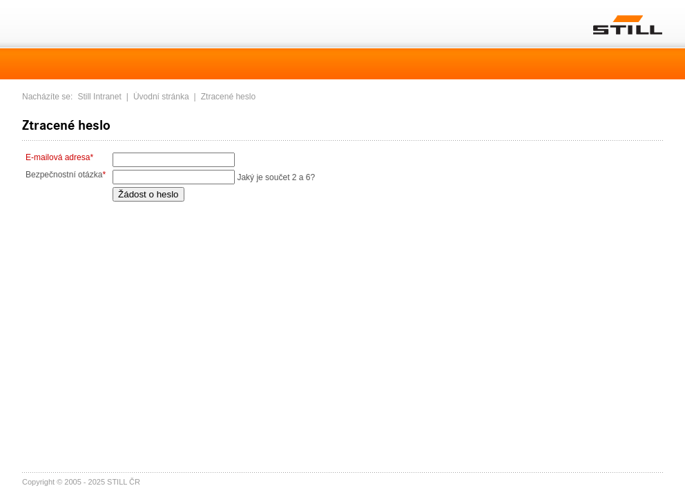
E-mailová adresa (59, 157)
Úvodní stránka (161, 96)
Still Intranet (99, 96)
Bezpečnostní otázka (66, 174)
